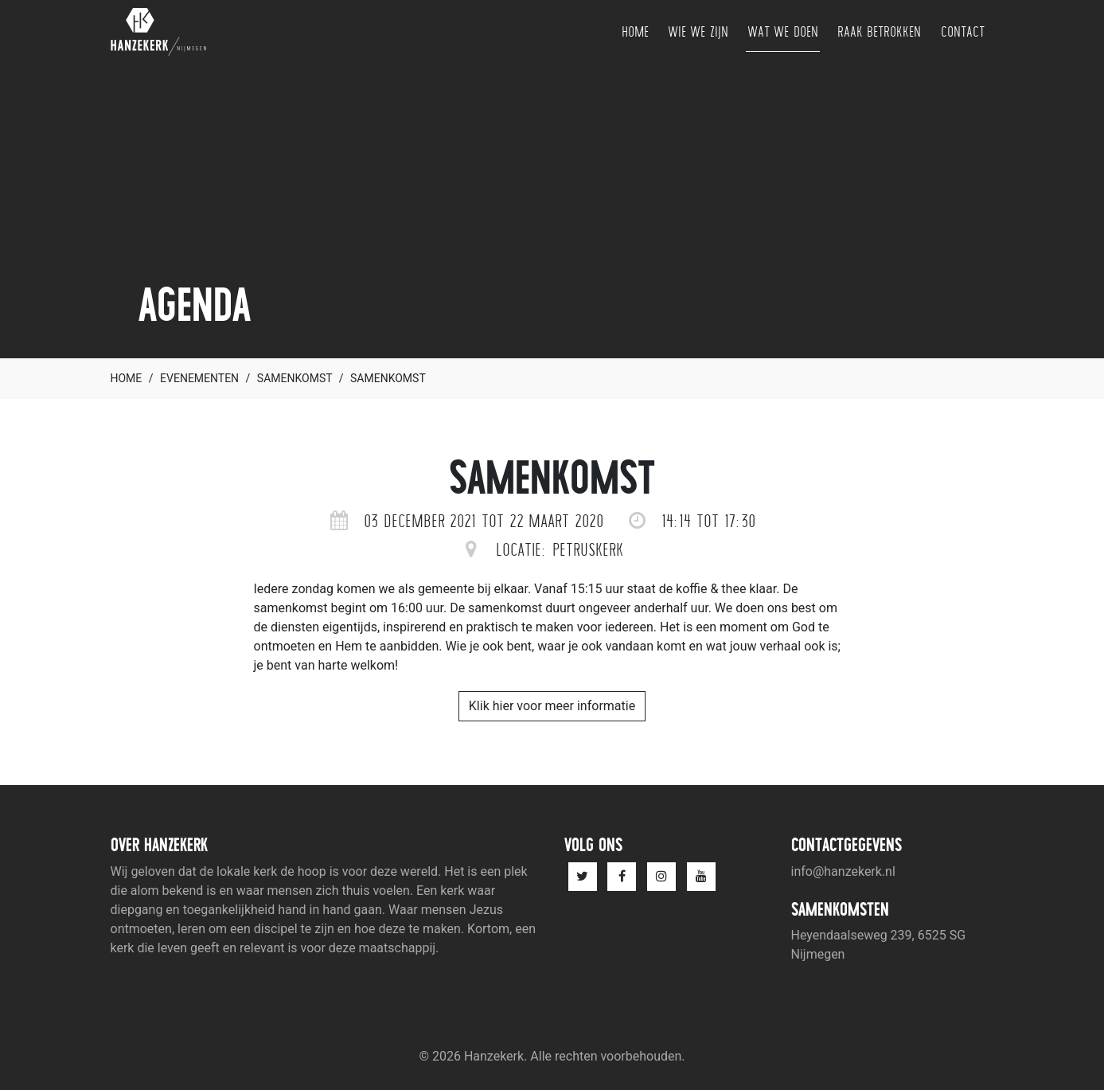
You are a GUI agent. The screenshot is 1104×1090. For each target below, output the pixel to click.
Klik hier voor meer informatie (552, 705)
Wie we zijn (698, 31)
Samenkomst (294, 378)
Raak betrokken (879, 31)
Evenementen (199, 378)
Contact (963, 31)
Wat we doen (782, 31)
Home (635, 31)
